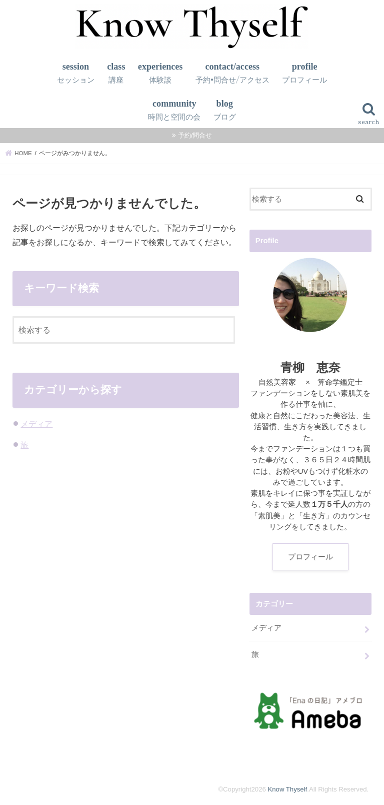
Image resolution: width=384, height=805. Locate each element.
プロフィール (310, 557)
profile (304, 73)
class (116, 73)
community (174, 110)
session (75, 73)
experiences (160, 73)
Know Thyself (287, 789)
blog (225, 110)
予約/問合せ (195, 135)
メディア (36, 423)
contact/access (233, 73)
